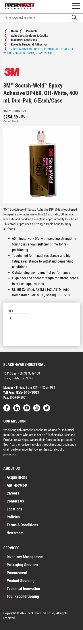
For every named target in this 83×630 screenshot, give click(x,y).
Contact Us (15, 501)
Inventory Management (25, 556)
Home (14, 31)
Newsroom (15, 533)
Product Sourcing (21, 580)
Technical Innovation (23, 588)
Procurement (17, 572)
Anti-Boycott (17, 485)
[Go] (74, 18)
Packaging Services (22, 564)
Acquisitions (17, 477)
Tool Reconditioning (23, 596)
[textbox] (41, 17)
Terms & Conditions (22, 525)
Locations (14, 509)
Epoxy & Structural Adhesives (29, 44)
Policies (13, 517)
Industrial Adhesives (24, 40)
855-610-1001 (27, 392)
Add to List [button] (41, 335)
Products (31, 31)
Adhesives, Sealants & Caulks (29, 35)
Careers (13, 493)
